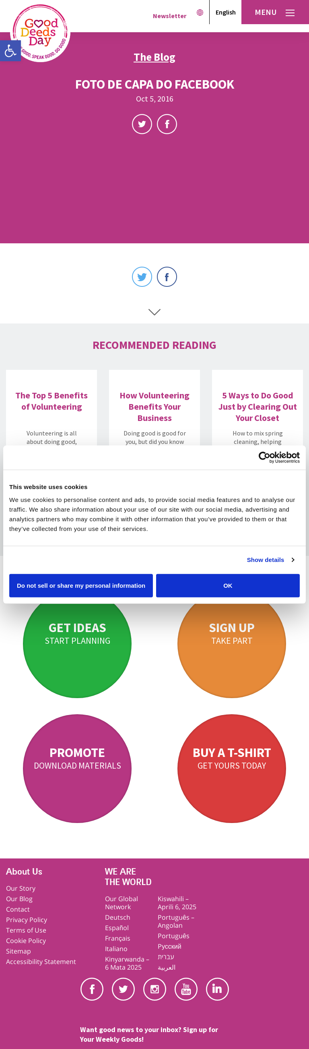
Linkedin (217, 989)
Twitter (142, 124)
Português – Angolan (176, 921)
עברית (166, 956)
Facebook (167, 124)
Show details (265, 559)
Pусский (169, 946)
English (226, 12)
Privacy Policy (26, 919)
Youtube (186, 989)
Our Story (20, 888)
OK (228, 585)
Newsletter (169, 16)
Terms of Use (26, 930)
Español (117, 927)
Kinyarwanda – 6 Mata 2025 (127, 963)
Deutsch (117, 917)
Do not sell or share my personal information (81, 585)
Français (117, 938)
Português (174, 935)
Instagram (154, 989)
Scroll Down (154, 312)
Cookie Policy (26, 940)
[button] (10, 50)
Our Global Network (121, 902)
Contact (18, 909)
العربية (166, 967)
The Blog (154, 57)
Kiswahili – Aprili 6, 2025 (177, 902)
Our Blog (19, 898)
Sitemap (18, 951)
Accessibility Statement (41, 961)
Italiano (116, 948)
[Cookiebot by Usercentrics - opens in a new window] (264, 458)
